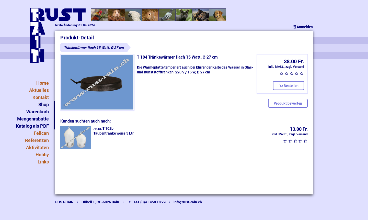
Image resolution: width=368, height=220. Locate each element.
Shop (43, 104)
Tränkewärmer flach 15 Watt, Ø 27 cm (94, 47)
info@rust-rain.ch (188, 202)
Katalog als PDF (32, 126)
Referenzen (37, 140)
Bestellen (288, 85)
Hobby (42, 154)
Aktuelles (39, 90)
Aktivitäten (37, 147)
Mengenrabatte (33, 119)
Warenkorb (37, 111)
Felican (41, 133)
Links (43, 162)
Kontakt (40, 97)
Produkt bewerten (288, 103)
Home (42, 83)
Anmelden (302, 26)
